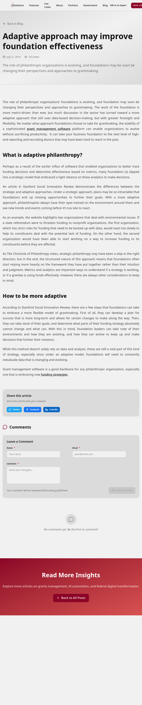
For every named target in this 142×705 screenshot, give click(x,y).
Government (90, 5)
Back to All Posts (71, 598)
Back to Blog (13, 24)
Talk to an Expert (118, 5)
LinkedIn (51, 409)
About (59, 5)
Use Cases (47, 5)
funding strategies (54, 374)
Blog (105, 5)
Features (34, 5)
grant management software (48, 129)
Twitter (14, 409)
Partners (73, 5)
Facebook (32, 409)
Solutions (18, 5)
